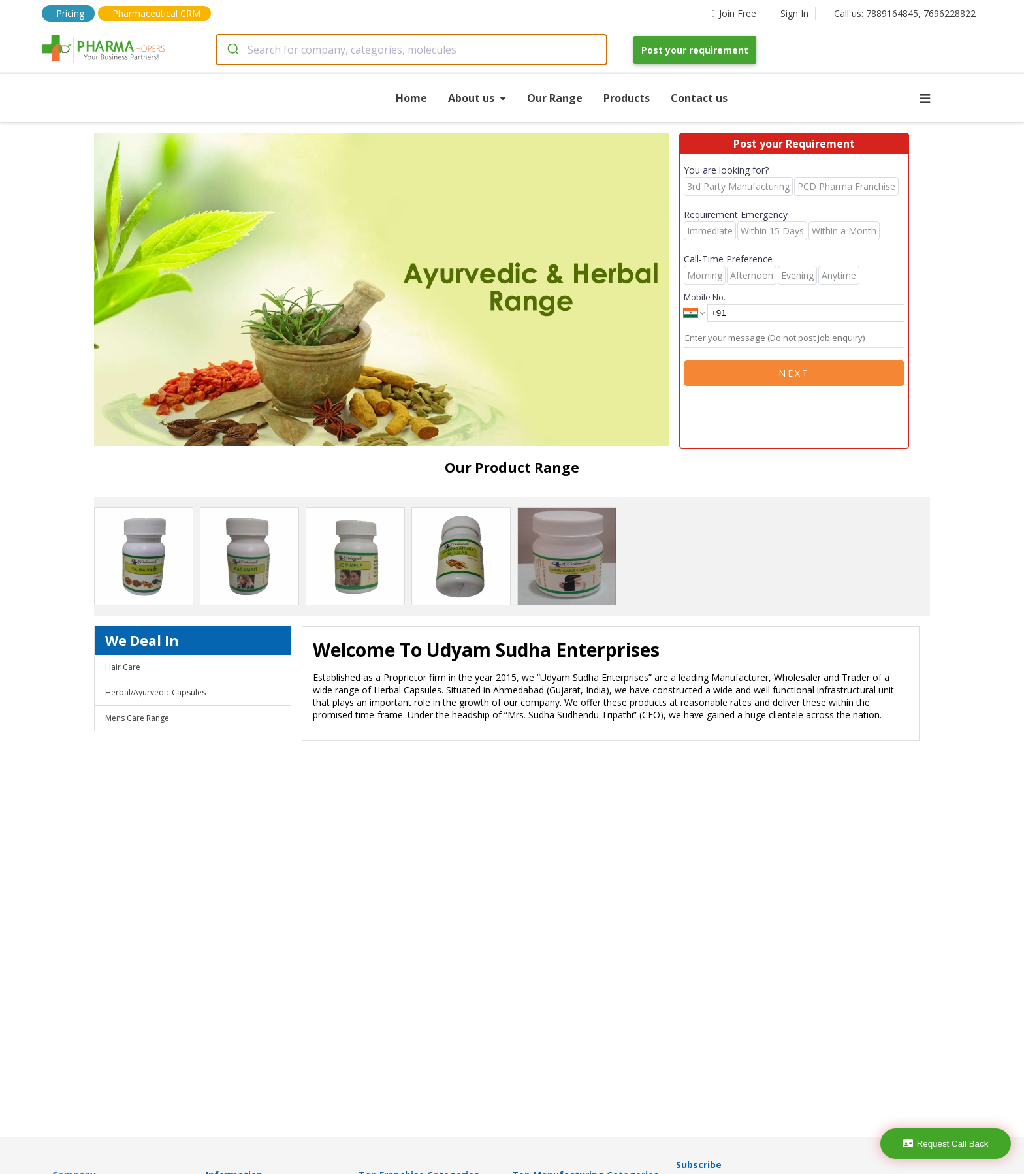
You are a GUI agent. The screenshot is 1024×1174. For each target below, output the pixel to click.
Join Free (734, 13)
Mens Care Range (137, 717)
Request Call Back (946, 1144)
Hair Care (122, 667)
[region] (386, 291)
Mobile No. (705, 297)
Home (411, 98)
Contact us (699, 98)
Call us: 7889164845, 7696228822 (905, 13)
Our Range (555, 98)
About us (477, 98)
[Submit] (232, 49)
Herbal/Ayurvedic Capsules (155, 692)
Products (626, 98)
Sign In (794, 13)
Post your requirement (694, 50)
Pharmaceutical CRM (156, 13)
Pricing (70, 13)
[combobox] (411, 49)
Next (794, 373)
